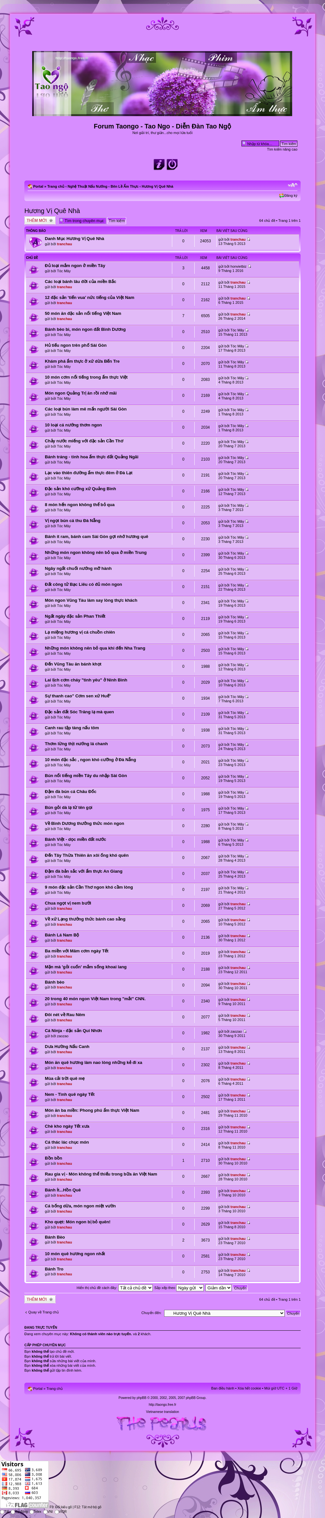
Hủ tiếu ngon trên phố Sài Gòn (76, 345)
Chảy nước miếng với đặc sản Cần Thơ (84, 440)
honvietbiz (238, 266)
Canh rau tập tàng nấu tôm (72, 727)
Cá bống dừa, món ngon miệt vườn (80, 1205)
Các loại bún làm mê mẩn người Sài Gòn (86, 409)
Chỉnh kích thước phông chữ (292, 185)
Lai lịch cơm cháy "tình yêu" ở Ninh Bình (86, 680)
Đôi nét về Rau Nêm (65, 1014)
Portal (38, 186)
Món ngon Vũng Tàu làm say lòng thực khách (91, 600)
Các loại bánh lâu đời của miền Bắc (80, 281)
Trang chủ (55, 186)
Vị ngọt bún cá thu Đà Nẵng (72, 520)
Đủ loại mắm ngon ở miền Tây (75, 265)
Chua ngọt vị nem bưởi (68, 903)
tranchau (64, 244)
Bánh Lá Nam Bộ (62, 935)
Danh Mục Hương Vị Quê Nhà (74, 238)
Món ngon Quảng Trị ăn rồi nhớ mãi (81, 393)
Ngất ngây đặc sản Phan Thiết (75, 616)
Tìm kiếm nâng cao (282, 149)
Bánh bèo (54, 982)
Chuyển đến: (151, 1313)
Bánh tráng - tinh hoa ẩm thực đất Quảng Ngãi (91, 456)
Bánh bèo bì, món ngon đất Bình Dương (85, 329)
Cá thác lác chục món (67, 1142)
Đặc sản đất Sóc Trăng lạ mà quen (79, 711)
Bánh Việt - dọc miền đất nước (75, 839)
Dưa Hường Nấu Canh (67, 1046)
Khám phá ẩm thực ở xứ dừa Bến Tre (82, 361)
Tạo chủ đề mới (40, 220)
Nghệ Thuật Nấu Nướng (87, 186)
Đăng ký (290, 195)
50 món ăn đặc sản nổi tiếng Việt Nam (83, 313)
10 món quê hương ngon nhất (75, 1253)
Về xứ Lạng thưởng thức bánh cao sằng (85, 919)
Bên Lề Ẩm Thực (124, 186)
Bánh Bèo (55, 1237)
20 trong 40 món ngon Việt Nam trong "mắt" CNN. (95, 998)
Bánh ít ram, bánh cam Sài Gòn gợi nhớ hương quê (96, 536)
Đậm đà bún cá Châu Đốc (71, 791)
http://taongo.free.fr (162, 1404)
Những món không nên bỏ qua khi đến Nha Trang (95, 648)
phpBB (141, 1398)
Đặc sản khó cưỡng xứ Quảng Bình (80, 488)
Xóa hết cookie (249, 1388)
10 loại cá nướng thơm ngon (73, 425)
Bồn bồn (53, 1158)
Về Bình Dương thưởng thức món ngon (84, 823)
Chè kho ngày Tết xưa (67, 1126)
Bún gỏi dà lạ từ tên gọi (68, 807)
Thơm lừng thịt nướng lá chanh (76, 743)
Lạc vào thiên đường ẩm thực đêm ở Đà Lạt (89, 472)
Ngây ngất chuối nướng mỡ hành (78, 568)
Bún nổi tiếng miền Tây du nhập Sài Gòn (86, 775)
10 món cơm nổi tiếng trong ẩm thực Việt (86, 377)
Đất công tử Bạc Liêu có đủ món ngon (83, 584)
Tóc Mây (64, 271)
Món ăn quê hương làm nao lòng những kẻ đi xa (93, 1062)
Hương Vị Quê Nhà (157, 186)
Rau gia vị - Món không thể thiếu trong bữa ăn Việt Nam (101, 1174)
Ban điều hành (222, 1388)
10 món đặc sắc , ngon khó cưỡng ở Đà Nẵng (90, 759)
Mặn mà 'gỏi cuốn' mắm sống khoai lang (86, 966)
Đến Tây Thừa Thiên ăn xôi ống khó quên (87, 855)
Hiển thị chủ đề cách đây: (115, 1288)
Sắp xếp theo (179, 1288)
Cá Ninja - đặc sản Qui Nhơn (73, 1030)
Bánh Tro (54, 1269)
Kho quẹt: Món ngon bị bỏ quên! (77, 1221)
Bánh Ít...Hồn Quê (63, 1190)
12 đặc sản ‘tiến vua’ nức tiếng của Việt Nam (89, 297)
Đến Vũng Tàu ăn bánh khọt (73, 664)
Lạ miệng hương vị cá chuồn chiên (80, 632)
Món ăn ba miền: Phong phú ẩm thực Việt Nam (92, 1110)
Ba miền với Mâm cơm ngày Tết (77, 950)
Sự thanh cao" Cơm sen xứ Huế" (78, 695)
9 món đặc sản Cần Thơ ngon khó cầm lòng (89, 887)
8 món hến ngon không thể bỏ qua (80, 504)
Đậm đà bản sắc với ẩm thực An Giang (84, 871)
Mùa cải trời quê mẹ (64, 1078)
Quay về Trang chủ (43, 1312)
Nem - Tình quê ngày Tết (70, 1094)
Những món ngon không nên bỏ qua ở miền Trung (96, 552)
